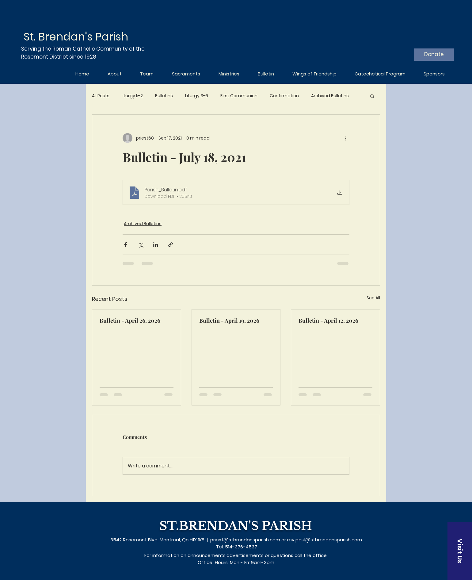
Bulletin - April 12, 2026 (328, 320)
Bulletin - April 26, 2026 (130, 320)
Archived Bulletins (330, 96)
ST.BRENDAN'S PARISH (235, 526)
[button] (372, 96)
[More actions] (345, 138)
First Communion (238, 96)
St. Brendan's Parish (76, 36)
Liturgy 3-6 (196, 96)
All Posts (100, 96)
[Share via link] (170, 245)
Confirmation (284, 96)
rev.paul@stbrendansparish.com (324, 539)
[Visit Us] (459, 551)
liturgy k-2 (132, 96)
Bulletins (164, 96)
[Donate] (434, 54)
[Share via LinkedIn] (155, 245)
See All (373, 298)
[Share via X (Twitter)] (140, 245)
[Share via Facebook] (125, 245)
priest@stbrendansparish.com (245, 539)
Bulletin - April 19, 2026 (229, 320)
